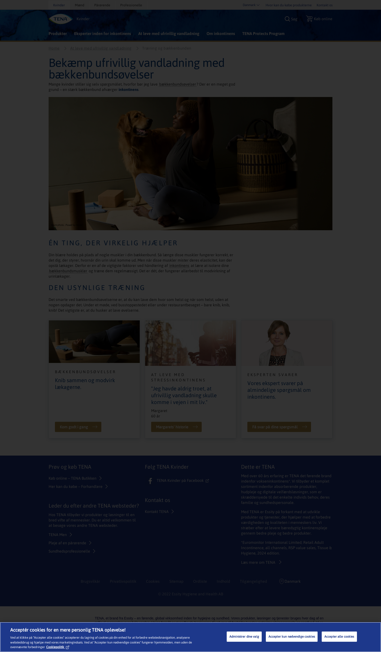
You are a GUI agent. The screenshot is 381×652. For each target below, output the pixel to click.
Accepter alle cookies (339, 636)
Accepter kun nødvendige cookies (291, 636)
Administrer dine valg (244, 636)
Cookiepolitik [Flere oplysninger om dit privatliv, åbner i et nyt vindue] (57, 647)
